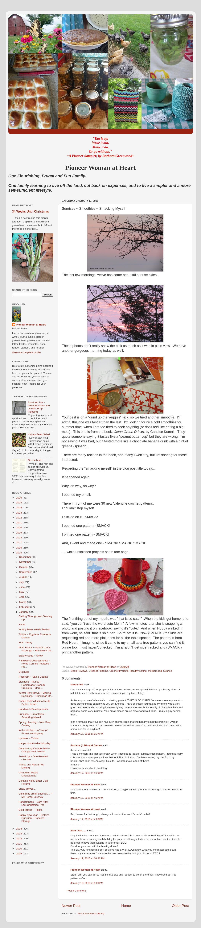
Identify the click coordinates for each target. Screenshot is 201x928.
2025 (19, 502)
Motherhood (155, 670)
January (24, 611)
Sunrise (167, 670)
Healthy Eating (138, 670)
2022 (19, 517)
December (25, 557)
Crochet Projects (119, 670)
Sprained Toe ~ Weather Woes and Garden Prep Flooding (39, 407)
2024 (19, 507)
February (24, 607)
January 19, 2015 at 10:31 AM (88, 858)
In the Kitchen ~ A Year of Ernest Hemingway (32, 732)
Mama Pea (77, 684)
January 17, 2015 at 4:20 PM (87, 773)
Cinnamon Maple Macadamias (28, 774)
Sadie (21, 624)
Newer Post (71, 906)
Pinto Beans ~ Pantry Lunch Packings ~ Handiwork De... (35, 649)
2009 (19, 853)
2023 (19, 512)
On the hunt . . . (37, 460)
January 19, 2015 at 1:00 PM (87, 883)
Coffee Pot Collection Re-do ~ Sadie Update (35, 703)
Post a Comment (76, 890)
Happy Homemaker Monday (34, 743)
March (23, 602)
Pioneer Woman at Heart (85, 784)
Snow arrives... (26, 788)
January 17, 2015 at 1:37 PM (87, 733)
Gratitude (23, 671)
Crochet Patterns (98, 670)
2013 (19, 833)
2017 (19, 542)
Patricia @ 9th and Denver (86, 745)
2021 (19, 522)
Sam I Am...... (79, 830)
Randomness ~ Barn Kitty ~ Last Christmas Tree (34, 803)
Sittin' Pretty (25, 642)
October (24, 567)
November (25, 561)
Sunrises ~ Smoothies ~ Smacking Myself (32, 715)
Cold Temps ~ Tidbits (30, 809)
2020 (19, 527)
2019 (19, 532)
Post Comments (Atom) (90, 913)
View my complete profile (26, 352)
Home (126, 906)
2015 (19, 552)
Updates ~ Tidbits (28, 738)
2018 (19, 537)
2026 (19, 497)
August (23, 577)
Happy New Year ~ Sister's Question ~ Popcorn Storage (33, 818)
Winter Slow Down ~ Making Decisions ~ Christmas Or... (35, 694)
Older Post (180, 906)
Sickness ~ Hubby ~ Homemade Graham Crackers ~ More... (31, 684)
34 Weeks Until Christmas (30, 211)
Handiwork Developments (33, 709)
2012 (19, 838)
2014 (19, 828)
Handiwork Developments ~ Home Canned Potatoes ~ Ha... (34, 663)
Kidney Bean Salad (39, 434)
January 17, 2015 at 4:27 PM (87, 797)
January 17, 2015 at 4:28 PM (87, 819)
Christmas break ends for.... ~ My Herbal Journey (35, 795)
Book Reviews (79, 670)
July (22, 582)
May (22, 592)
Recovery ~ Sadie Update (33, 676)
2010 (19, 848)
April (22, 596)
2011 (19, 843)
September (26, 572)
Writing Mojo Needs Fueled (34, 629)
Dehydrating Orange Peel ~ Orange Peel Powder (34, 750)
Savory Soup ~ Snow (30, 655)
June (22, 587)
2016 (19, 547)
